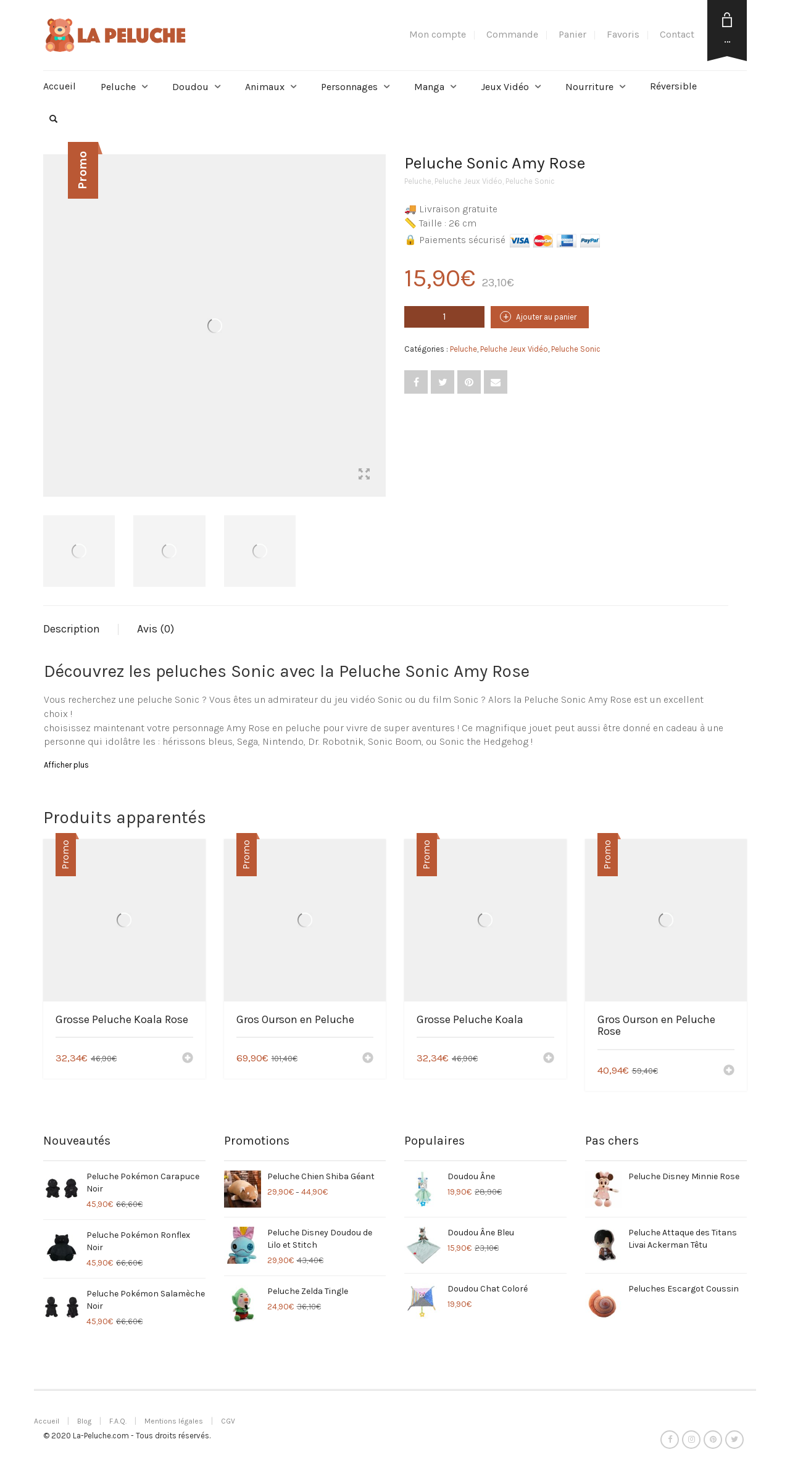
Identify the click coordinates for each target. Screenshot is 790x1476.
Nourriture (589, 87)
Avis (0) (155, 629)
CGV (228, 1421)
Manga (429, 87)
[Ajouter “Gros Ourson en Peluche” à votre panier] (367, 1058)
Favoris (623, 34)
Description (71, 629)
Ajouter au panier (546, 316)
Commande (512, 34)
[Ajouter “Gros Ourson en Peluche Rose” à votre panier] (728, 1071)
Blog (84, 1421)
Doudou (190, 87)
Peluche (118, 87)
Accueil (59, 86)
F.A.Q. (118, 1421)
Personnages (349, 87)
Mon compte (437, 34)
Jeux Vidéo (505, 87)
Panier (572, 34)
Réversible (673, 86)
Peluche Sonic (530, 181)
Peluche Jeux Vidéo (468, 181)
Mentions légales (173, 1421)
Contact (677, 34)
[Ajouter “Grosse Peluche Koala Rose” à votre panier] (187, 1058)
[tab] (80, 629)
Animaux (265, 87)
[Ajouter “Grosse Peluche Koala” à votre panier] (548, 1058)
